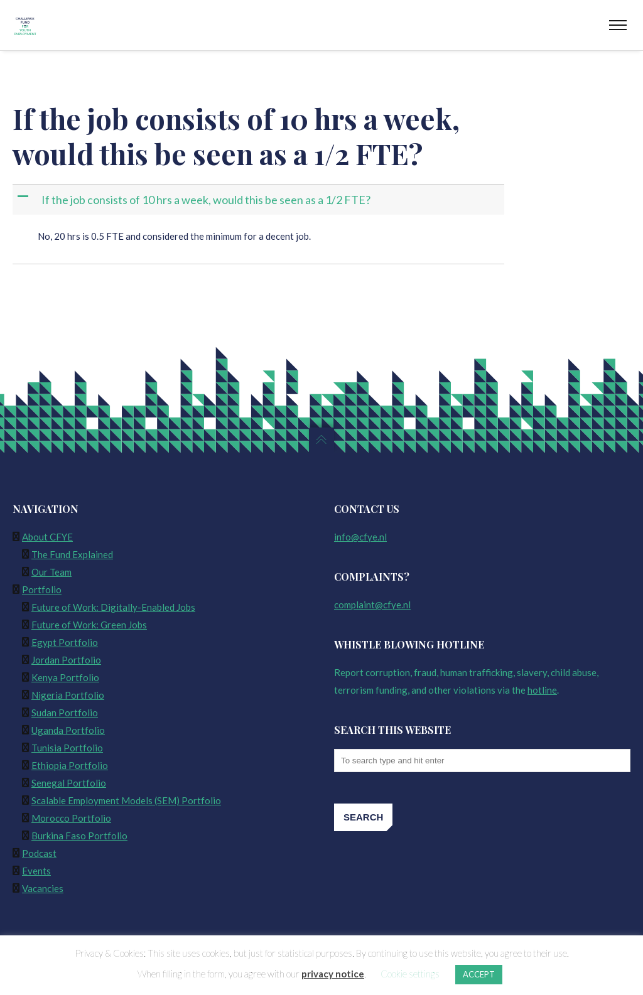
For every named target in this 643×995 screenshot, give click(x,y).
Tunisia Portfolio (67, 747)
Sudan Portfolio (64, 712)
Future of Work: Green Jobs (89, 624)
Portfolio (42, 589)
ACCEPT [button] (479, 974)
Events (36, 870)
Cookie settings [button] (410, 973)
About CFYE (47, 536)
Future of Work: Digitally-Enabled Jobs (113, 607)
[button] (259, 200)
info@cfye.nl (360, 536)
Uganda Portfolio (68, 730)
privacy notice (332, 973)
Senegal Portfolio (68, 782)
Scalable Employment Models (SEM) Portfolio (126, 800)
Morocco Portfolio (71, 818)
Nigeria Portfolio (67, 695)
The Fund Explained (72, 554)
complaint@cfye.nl (372, 604)
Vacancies (42, 888)
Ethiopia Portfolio (69, 765)
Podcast (39, 853)
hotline (542, 690)
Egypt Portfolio (64, 642)
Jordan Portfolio (66, 659)
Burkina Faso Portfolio (79, 835)
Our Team (51, 572)
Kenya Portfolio (65, 677)
